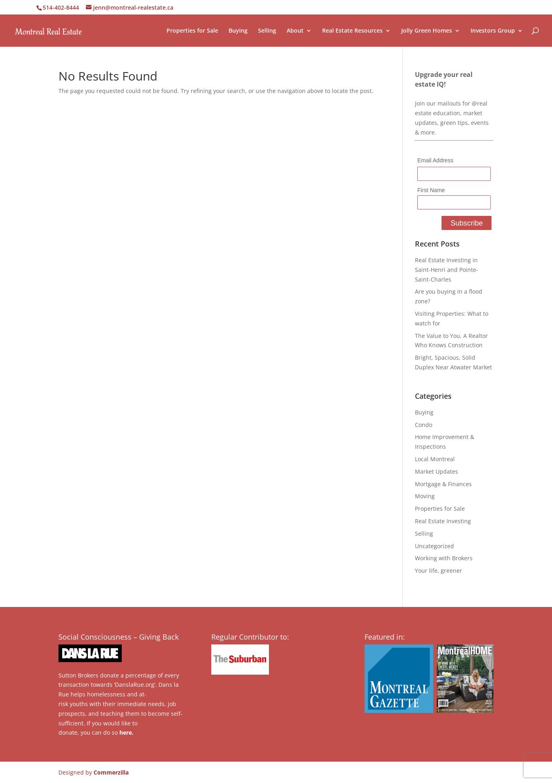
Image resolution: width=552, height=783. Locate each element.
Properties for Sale (192, 31)
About (295, 31)
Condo (423, 425)
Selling (267, 31)
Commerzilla (111, 772)
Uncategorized (434, 546)
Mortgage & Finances (443, 484)
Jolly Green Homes (426, 31)
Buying (238, 31)
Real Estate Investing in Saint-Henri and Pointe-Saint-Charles (446, 269)
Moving (425, 496)
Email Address (435, 160)
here (125, 732)
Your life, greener (438, 570)
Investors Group (493, 31)
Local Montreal (435, 459)
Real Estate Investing (443, 521)
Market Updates (436, 471)
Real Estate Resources (352, 31)
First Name (431, 190)
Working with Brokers (444, 558)
